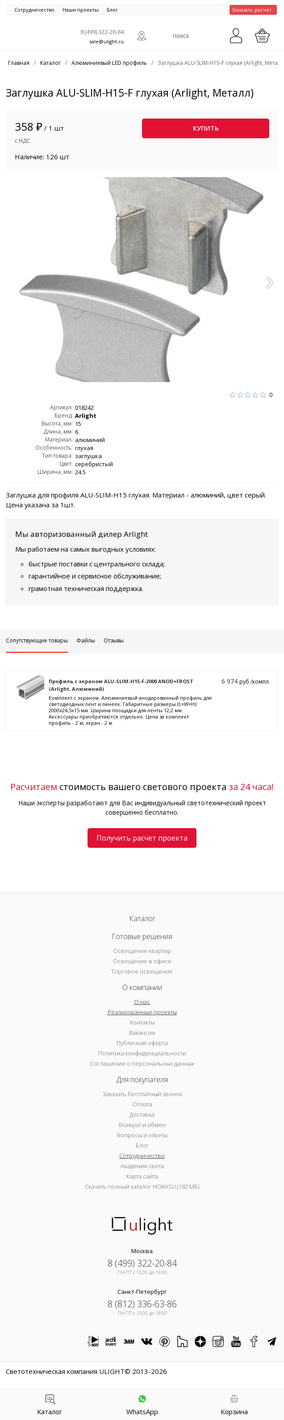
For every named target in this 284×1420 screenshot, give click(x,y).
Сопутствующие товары (37, 640)
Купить (206, 128)
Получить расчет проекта (142, 838)
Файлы (85, 640)
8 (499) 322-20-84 (102, 32)
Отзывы (114, 640)
